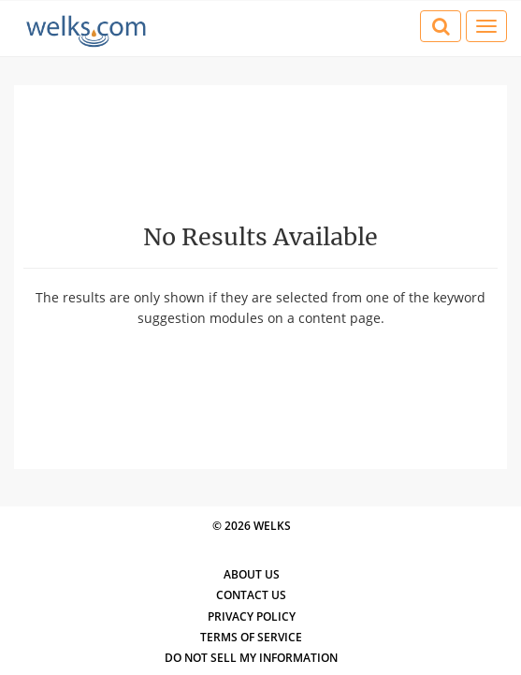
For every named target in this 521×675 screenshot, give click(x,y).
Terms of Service (251, 637)
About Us (252, 574)
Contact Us (251, 595)
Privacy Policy (252, 616)
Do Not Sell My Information (251, 658)
